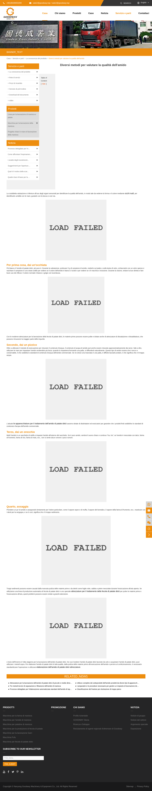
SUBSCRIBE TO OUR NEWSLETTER (22, 749)
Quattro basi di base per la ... (19, 177)
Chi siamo (60, 13)
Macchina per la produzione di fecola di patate (23, 729)
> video (10, 100)
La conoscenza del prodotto (36, 58)
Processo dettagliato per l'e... (19, 149)
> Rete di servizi (14, 78)
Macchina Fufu (9, 737)
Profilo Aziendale (80, 716)
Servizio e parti (123, 13)
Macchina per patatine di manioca (17, 724)
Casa (45, 13)
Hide (44, 84)
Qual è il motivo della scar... (18, 171)
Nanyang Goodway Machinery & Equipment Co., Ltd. (36, 786)
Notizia (104, 13)
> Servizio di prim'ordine (17, 89)
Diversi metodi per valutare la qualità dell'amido (66, 58)
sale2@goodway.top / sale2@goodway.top (49, 3)
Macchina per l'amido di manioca (17, 720)
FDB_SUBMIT (10, 764)
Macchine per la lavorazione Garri (17, 733)
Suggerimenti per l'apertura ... (19, 166)
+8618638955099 (12, 3)
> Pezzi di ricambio (15, 83)
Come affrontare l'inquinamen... (20, 154)
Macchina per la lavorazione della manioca (23, 124)
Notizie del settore (138, 720)
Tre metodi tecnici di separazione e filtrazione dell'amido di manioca (35, 686)
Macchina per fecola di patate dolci (18, 742)
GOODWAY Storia (81, 720)
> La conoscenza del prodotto (19, 72)
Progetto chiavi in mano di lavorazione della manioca (22, 133)
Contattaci (143, 13)
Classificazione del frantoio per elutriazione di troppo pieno (99, 689)
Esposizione (136, 729)
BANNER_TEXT (15, 52)
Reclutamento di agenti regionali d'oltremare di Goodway (97, 729)
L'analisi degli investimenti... (18, 160)
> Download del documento (18, 95)
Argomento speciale (139, 724)
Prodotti (77, 13)
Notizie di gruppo (138, 716)
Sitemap (129, 786)
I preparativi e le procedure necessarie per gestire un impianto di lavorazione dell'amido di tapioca (108, 686)
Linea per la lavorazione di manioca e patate (22, 115)
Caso (91, 13)
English (143, 3)
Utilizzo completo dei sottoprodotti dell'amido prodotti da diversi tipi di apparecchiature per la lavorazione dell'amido (108, 683)
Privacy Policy (143, 786)
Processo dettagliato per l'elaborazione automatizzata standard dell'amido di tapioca (41, 689)
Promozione (58, 707)
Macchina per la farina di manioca (17, 716)
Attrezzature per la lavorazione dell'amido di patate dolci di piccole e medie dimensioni (41, 683)
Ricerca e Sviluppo (81, 724)
